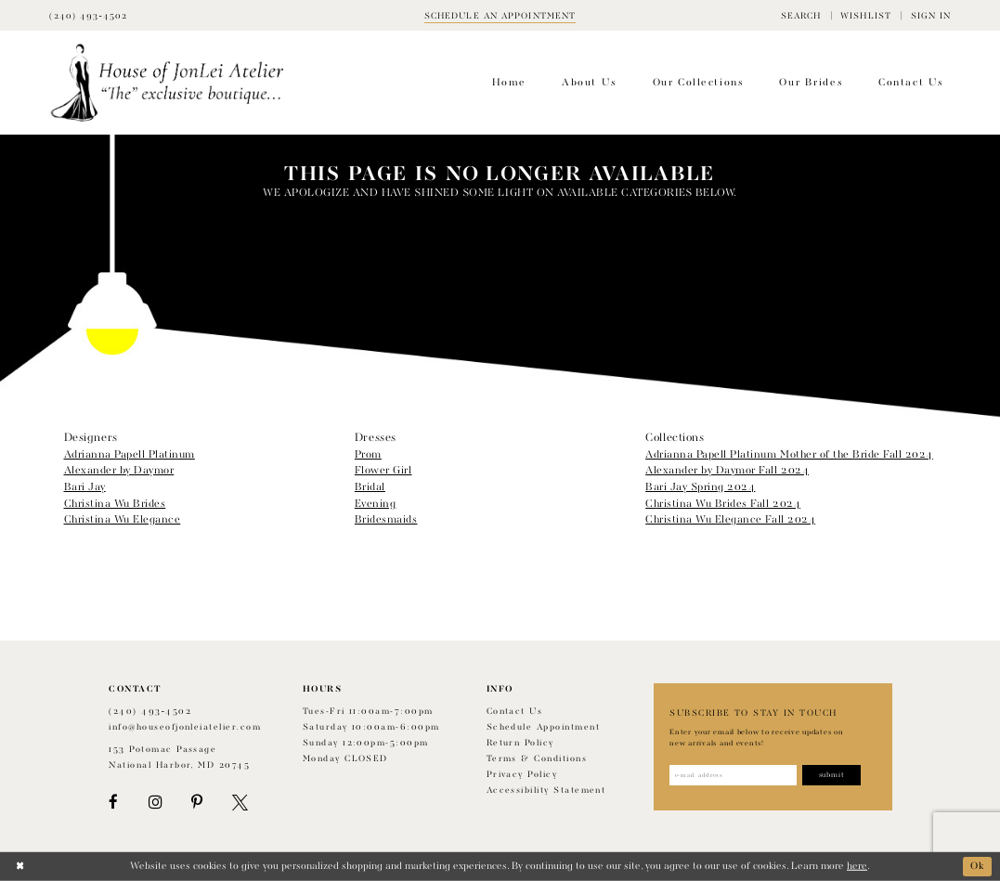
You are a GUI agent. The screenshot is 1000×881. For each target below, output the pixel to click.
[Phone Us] (88, 15)
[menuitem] (801, 15)
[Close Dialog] (20, 867)
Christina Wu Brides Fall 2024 (722, 504)
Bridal (370, 487)
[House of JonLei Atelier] (167, 83)
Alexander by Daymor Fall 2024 (727, 470)
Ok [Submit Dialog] (977, 866)
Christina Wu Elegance (122, 519)
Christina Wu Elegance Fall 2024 (730, 519)
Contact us (515, 711)
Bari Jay (85, 487)
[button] (801, 15)
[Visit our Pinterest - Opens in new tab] (196, 802)
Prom (368, 454)
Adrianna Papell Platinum (129, 454)
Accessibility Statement (546, 790)
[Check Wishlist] (866, 15)
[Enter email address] (733, 775)
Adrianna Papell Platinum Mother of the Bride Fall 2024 (789, 454)
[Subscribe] (832, 775)
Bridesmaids (386, 519)
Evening (375, 504)
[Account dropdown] (930, 15)
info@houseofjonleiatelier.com (185, 727)
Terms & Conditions (537, 759)
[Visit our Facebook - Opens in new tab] (113, 802)
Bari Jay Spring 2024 (700, 487)
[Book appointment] (500, 15)
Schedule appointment (543, 727)
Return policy (520, 743)
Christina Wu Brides (115, 504)
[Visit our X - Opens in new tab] (240, 802)
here (857, 866)
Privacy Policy (522, 775)
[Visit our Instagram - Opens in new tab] (155, 802)
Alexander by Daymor (119, 470)
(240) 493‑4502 (150, 711)
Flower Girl (383, 470)
